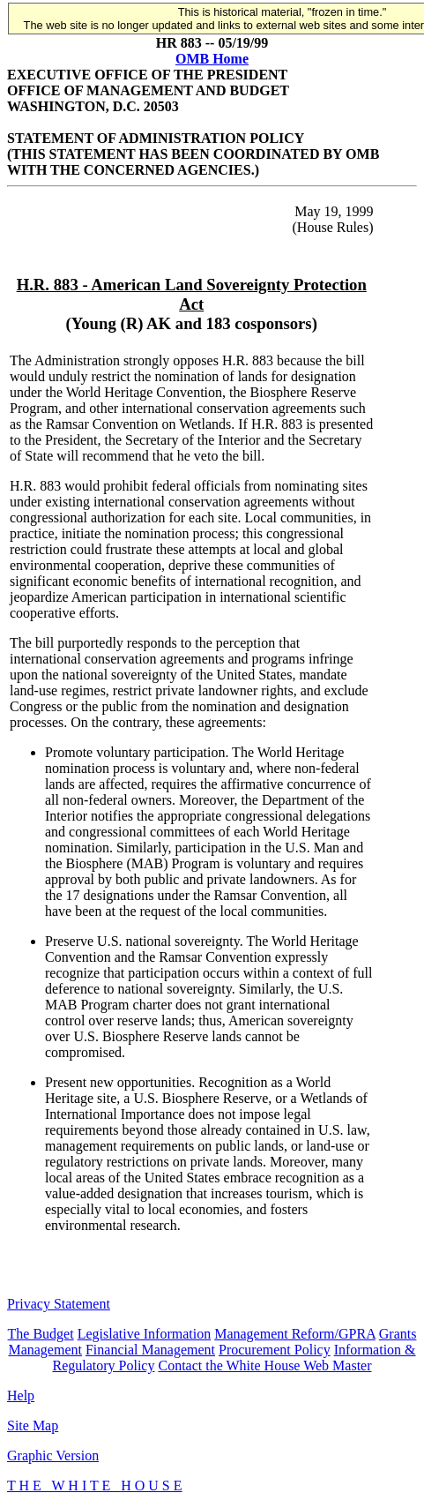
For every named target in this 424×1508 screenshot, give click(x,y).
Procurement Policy (275, 1349)
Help (20, 1395)
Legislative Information (145, 1333)
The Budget (41, 1333)
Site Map (32, 1425)
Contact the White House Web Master (264, 1365)
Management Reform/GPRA (295, 1333)
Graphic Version (53, 1455)
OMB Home (212, 58)
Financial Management (150, 1349)
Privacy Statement (58, 1303)
